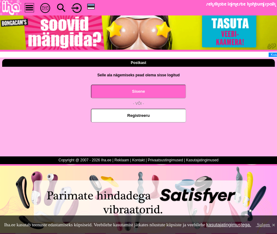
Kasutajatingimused (202, 160)
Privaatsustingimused (165, 160)
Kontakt (138, 160)
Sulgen (266, 224)
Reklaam (122, 160)
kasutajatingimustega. (228, 224)
